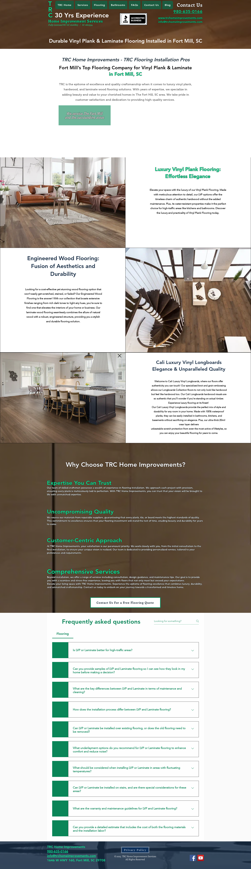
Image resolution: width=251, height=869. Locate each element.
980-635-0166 (57, 851)
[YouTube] (201, 858)
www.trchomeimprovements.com (180, 18)
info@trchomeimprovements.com (71, 856)
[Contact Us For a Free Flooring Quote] (125, 602)
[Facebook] (193, 858)
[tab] (62, 633)
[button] (82, 5)
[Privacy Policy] (135, 850)
